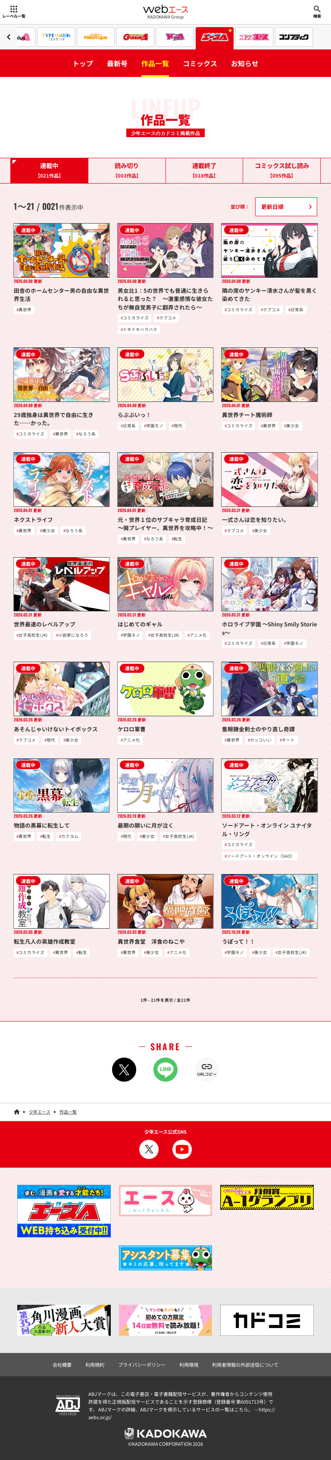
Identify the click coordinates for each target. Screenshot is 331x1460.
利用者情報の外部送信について (245, 1364)
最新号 (117, 63)
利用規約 (94, 1364)
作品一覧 (155, 63)
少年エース (39, 1111)
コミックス (200, 63)
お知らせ (245, 63)
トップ (82, 63)
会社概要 (62, 1364)
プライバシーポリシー (142, 1364)
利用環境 (188, 1364)
